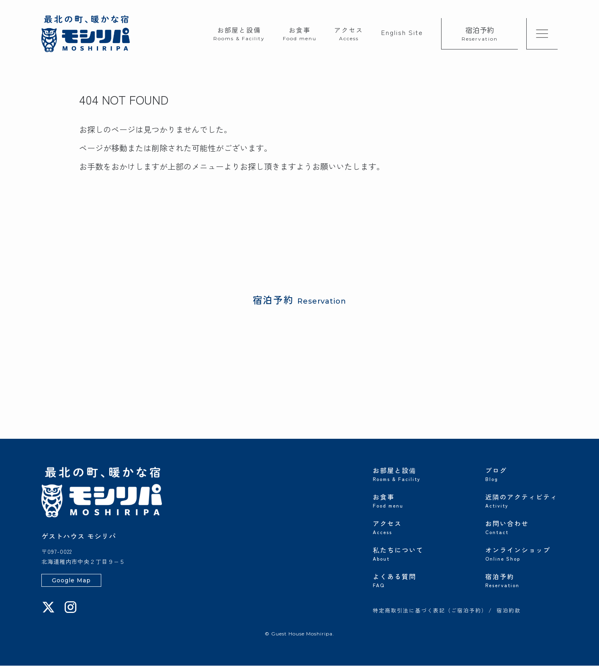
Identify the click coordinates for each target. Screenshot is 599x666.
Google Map (71, 580)
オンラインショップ (521, 553)
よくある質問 (409, 580)
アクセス (348, 33)
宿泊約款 (509, 611)
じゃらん (144, 377)
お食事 (300, 33)
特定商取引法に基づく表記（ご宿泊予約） (430, 611)
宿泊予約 (480, 33)
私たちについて (409, 553)
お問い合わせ (521, 527)
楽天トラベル (192, 377)
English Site (402, 32)
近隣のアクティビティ (521, 500)
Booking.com (247, 377)
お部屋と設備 (239, 33)
